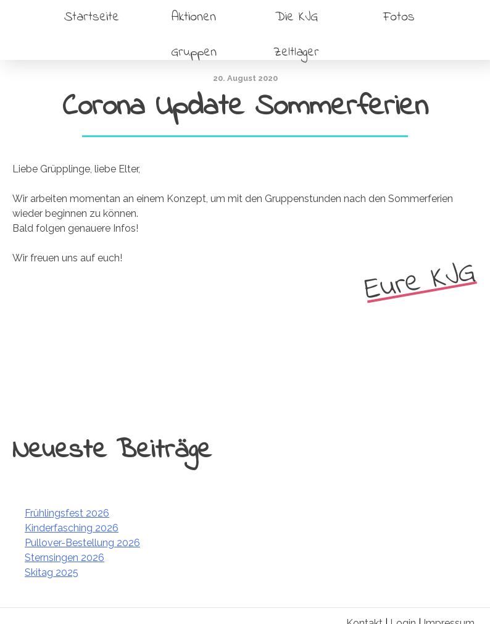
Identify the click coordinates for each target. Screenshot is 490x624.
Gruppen (194, 52)
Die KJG (296, 17)
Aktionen (194, 17)
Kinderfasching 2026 (71, 528)
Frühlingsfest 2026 (67, 513)
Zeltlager (296, 52)
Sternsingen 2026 (64, 557)
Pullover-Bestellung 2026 (82, 543)
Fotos (399, 17)
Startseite (91, 17)
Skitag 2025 (51, 572)
